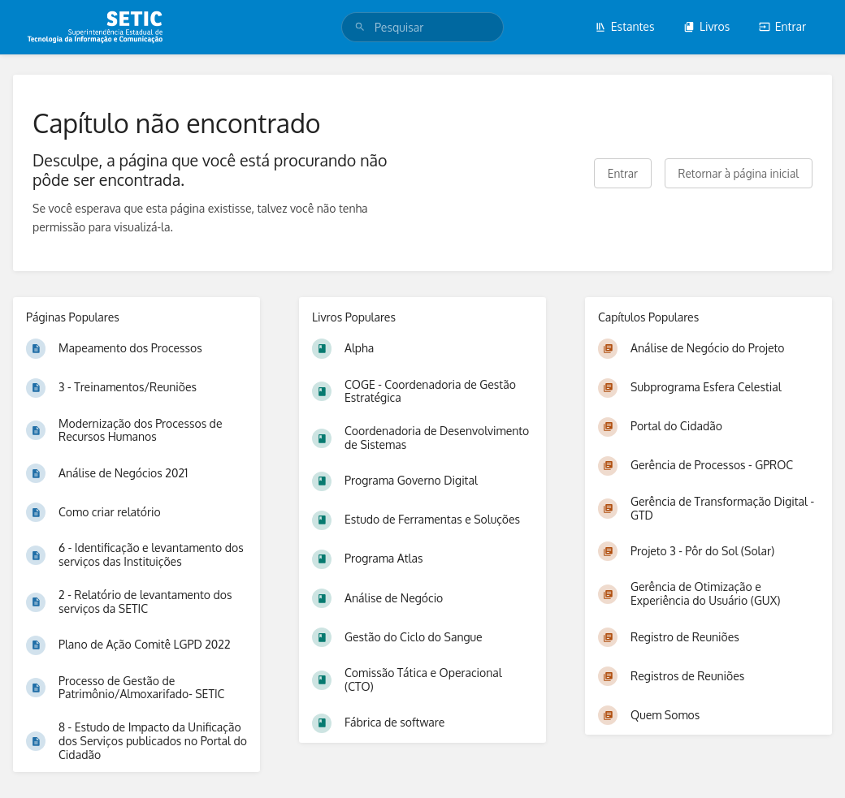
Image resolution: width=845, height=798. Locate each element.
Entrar (782, 26)
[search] (422, 27)
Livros (706, 26)
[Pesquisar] (360, 27)
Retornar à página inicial (738, 173)
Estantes (625, 26)
